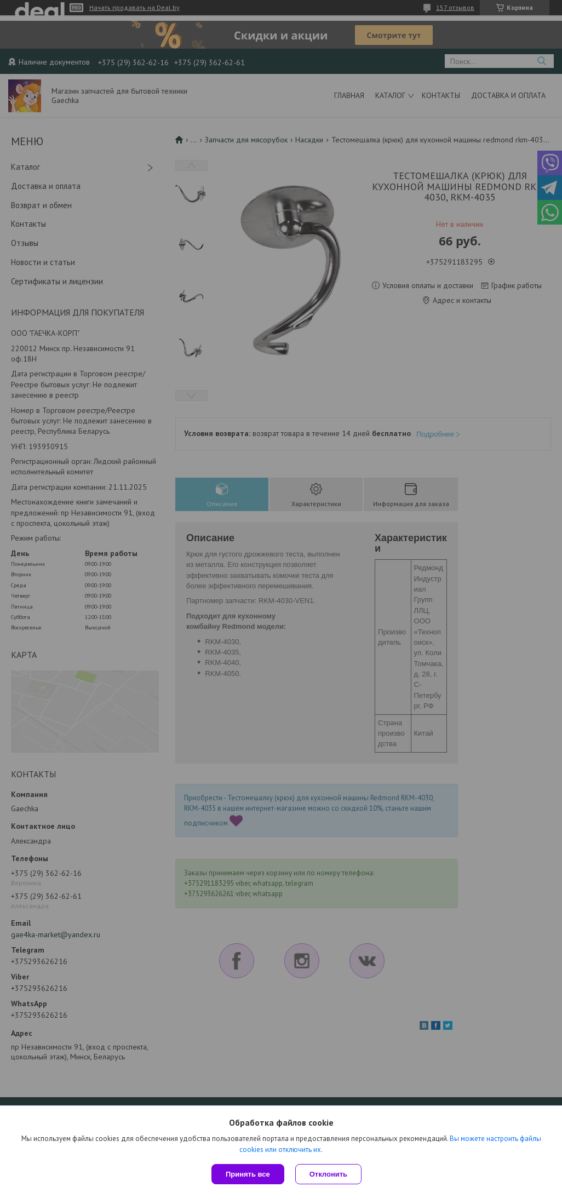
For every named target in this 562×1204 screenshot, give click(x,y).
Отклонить (328, 1174)
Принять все (248, 1174)
